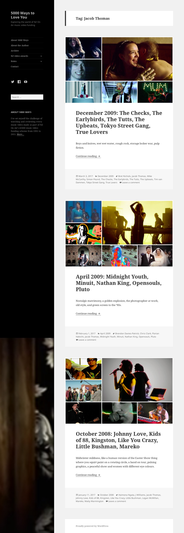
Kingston (104, 498)
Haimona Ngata (126, 494)
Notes (14, 61)
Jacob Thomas (139, 176)
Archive (15, 50)
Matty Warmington (94, 501)
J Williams (140, 494)
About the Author (20, 45)
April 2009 (105, 333)
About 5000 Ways (19, 40)
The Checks (107, 179)
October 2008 (107, 494)
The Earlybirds (121, 179)
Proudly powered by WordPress (92, 526)
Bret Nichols (124, 176)
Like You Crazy (117, 498)
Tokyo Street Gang (95, 182)
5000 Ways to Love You (23, 15)
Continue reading (88, 156)
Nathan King (131, 336)
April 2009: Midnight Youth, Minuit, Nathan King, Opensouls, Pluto (119, 283)
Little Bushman (133, 498)
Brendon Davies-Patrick (127, 333)
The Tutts (134, 179)
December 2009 (105, 176)
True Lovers (111, 182)
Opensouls (144, 336)
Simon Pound (93, 179)
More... (20, 134)
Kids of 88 (94, 498)
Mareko (79, 501)
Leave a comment (131, 182)
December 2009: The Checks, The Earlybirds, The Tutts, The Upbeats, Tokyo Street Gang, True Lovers (119, 122)
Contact (15, 66)
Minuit (120, 336)
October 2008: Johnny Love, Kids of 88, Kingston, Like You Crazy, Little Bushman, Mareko (118, 440)
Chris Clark (145, 333)
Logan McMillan (150, 498)
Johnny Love (82, 498)
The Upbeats (146, 179)
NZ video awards (19, 56)
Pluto (153, 336)
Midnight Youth (108, 336)
